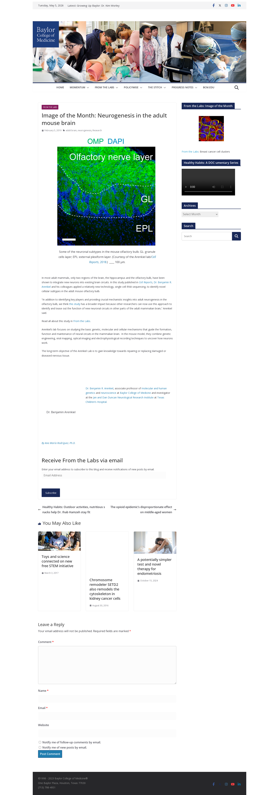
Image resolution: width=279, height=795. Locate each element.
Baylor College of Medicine (135, 392)
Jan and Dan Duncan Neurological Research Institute (123, 397)
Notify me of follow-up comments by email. (71, 742)
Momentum (77, 87)
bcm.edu (208, 87)
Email (43, 708)
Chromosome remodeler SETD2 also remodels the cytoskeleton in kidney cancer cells (105, 589)
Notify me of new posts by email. (64, 747)
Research (97, 130)
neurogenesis (84, 130)
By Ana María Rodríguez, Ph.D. (58, 443)
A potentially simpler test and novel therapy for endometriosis (154, 566)
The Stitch (155, 87)
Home (60, 87)
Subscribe (50, 493)
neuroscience (108, 392)
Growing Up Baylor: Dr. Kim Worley (98, 5)
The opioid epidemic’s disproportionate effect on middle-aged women (143, 509)
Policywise (131, 87)
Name (43, 691)
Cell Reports (145, 282)
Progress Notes (182, 87)
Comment (46, 642)
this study (74, 304)
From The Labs (104, 87)
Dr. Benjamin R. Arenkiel (99, 388)
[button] (87, 87)
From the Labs (81, 321)
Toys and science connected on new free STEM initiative (57, 561)
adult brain (71, 130)
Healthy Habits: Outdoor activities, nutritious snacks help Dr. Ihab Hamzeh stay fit (71, 509)
